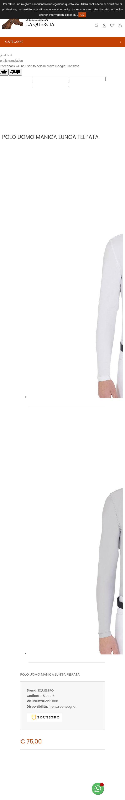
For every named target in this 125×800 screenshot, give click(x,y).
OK (82, 15)
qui (75, 15)
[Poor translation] (15, 72)
